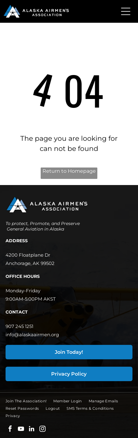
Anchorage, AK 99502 (30, 263)
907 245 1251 (19, 326)
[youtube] (21, 429)
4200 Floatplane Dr (28, 255)
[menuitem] (30, 401)
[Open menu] (125, 11)
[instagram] (42, 429)
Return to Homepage (69, 171)
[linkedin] (31, 429)
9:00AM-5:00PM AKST (31, 299)
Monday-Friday (23, 291)
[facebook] (10, 429)
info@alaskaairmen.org (32, 334)
